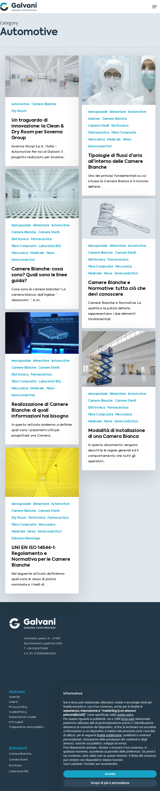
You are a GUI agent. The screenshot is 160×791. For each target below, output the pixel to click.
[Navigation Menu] (154, 7)
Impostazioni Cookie (22, 717)
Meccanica (96, 139)
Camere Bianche (44, 104)
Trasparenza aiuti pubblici (26, 727)
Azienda (94, 119)
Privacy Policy (18, 707)
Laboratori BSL (50, 252)
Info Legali (16, 722)
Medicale (114, 139)
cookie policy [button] (125, 714)
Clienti (13, 702)
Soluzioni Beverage (25, 544)
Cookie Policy (18, 712)
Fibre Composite (123, 132)
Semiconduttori (100, 146)
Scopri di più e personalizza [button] (110, 783)
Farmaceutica (98, 132)
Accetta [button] (110, 774)
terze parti (127, 719)
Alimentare (118, 112)
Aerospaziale (98, 112)
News (127, 139)
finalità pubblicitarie (109, 735)
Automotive (20, 104)
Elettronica (119, 125)
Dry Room (18, 111)
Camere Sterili (98, 125)
